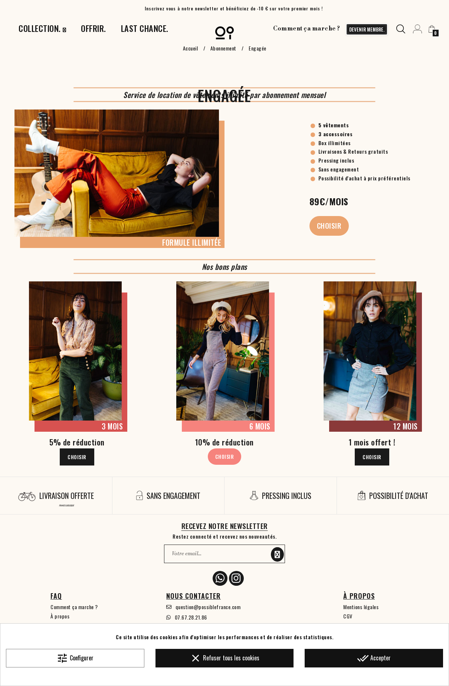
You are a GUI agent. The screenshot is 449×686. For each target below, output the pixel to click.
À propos (59, 616)
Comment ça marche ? (306, 28)
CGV (348, 616)
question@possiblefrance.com (208, 607)
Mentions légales (360, 607)
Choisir (329, 225)
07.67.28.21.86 (191, 617)
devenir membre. (366, 29)
